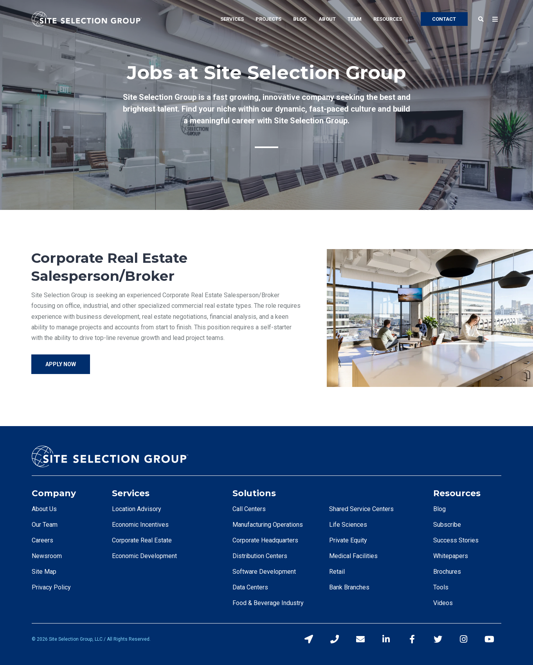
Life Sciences (348, 524)
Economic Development (144, 556)
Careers (42, 540)
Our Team (45, 524)
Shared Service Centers (361, 509)
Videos (443, 603)
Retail (337, 571)
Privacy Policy (51, 587)
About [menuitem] (327, 19)
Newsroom (47, 556)
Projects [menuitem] (268, 19)
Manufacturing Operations (267, 524)
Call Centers (249, 509)
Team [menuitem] (355, 19)
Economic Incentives (140, 524)
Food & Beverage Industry (268, 603)
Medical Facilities (353, 556)
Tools (440, 587)
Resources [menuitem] (387, 19)
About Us (44, 509)
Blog (439, 509)
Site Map (44, 571)
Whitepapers (450, 556)
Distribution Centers (259, 556)
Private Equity (348, 540)
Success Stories (456, 540)
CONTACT (444, 19)
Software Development (264, 571)
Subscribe (447, 524)
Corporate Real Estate (142, 540)
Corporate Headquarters (265, 540)
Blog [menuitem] (300, 19)
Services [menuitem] (232, 19)
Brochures (447, 571)
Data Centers (250, 587)
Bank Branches (349, 587)
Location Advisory (136, 509)
